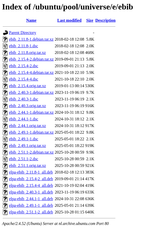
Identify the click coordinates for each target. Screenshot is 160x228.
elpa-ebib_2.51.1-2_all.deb (31, 212)
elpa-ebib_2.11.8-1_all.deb (31, 172)
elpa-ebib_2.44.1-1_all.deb (31, 199)
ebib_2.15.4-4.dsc (23, 79)
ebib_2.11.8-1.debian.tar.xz (31, 39)
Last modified (69, 20)
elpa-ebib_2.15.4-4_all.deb (31, 185)
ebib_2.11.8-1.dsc (23, 46)
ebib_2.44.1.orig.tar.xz (27, 125)
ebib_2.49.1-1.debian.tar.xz (31, 132)
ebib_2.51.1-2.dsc (23, 159)
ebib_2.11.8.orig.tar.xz (27, 52)
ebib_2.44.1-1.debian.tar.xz (31, 112)
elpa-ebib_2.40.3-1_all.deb (31, 192)
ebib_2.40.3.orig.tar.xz (27, 106)
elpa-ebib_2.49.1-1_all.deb (31, 205)
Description (105, 20)
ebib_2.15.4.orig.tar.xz (27, 86)
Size (89, 20)
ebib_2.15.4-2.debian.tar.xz (31, 59)
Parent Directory (22, 32)
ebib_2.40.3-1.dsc (23, 99)
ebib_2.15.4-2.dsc (23, 66)
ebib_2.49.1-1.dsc (23, 139)
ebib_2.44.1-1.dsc (23, 119)
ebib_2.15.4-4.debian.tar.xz (31, 72)
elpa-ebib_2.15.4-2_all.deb (31, 179)
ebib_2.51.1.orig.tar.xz (27, 165)
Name (31, 20)
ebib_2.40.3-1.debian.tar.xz (31, 92)
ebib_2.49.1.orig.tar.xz (27, 145)
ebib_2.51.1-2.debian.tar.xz (31, 152)
